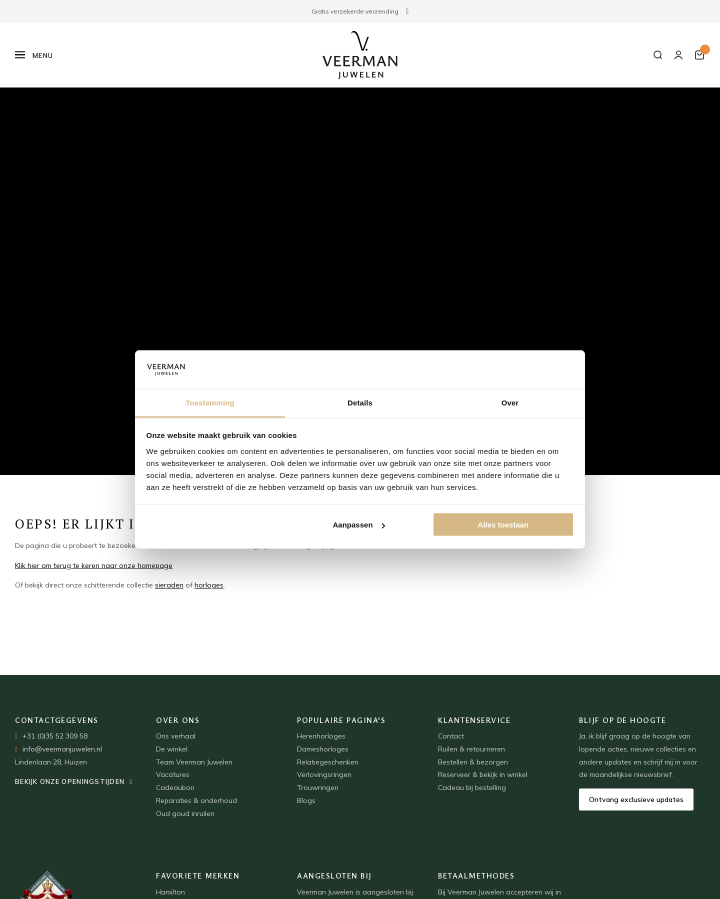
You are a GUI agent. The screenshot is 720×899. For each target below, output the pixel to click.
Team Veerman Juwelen (194, 762)
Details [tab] (360, 402)
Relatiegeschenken (327, 762)
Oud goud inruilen (185, 813)
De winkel (172, 749)
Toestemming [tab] (210, 402)
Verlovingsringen (324, 774)
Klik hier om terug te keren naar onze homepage (93, 565)
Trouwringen (317, 787)
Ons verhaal (176, 736)
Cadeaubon (175, 787)
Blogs (306, 800)
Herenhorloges (321, 736)
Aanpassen (359, 524)
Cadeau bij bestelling (472, 787)
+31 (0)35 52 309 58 (55, 736)
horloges (209, 585)
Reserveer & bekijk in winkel (483, 774)
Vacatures (173, 774)
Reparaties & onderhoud (196, 800)
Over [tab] (510, 402)
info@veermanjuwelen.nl (62, 749)
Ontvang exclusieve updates (636, 799)
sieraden (169, 585)
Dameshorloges (322, 749)
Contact (451, 736)
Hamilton (170, 892)
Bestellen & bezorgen (473, 762)
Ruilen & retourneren (471, 749)
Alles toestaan (503, 524)
